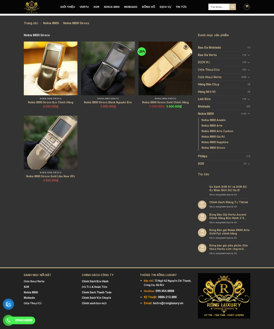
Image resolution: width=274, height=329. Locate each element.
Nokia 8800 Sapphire (215, 142)
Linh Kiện (204, 99)
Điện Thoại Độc (209, 69)
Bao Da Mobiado (209, 47)
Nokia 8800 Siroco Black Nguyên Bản (108, 102)
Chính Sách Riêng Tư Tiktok (228, 202)
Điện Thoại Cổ (32, 303)
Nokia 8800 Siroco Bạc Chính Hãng (50, 102)
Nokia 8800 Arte (212, 125)
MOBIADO (131, 6)
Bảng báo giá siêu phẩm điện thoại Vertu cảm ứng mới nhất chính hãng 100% (228, 247)
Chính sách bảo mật (94, 303)
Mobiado (204, 106)
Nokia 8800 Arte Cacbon (217, 131)
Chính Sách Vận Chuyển (96, 297)
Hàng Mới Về (207, 92)
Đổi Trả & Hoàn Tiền (94, 286)
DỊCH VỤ (165, 6)
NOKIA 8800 (111, 6)
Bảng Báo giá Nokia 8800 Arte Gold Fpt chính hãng (229, 231)
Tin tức (181, 6)
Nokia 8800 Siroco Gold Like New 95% (50, 176)
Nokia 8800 (51, 23)
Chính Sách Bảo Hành (95, 281)
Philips (202, 156)
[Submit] (232, 7)
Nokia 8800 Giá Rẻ (213, 136)
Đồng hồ (148, 6)
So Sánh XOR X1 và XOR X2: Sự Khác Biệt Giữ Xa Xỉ (228, 188)
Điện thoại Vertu (209, 77)
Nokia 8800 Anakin (214, 120)
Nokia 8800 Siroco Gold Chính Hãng (165, 102)
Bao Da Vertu (207, 55)
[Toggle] (248, 55)
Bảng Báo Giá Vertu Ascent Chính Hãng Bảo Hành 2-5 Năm (227, 216)
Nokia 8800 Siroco (213, 147)
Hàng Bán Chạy (208, 84)
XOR (96, 6)
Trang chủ (31, 23)
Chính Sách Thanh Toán (97, 292)
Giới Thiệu (67, 6)
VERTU (84, 6)
